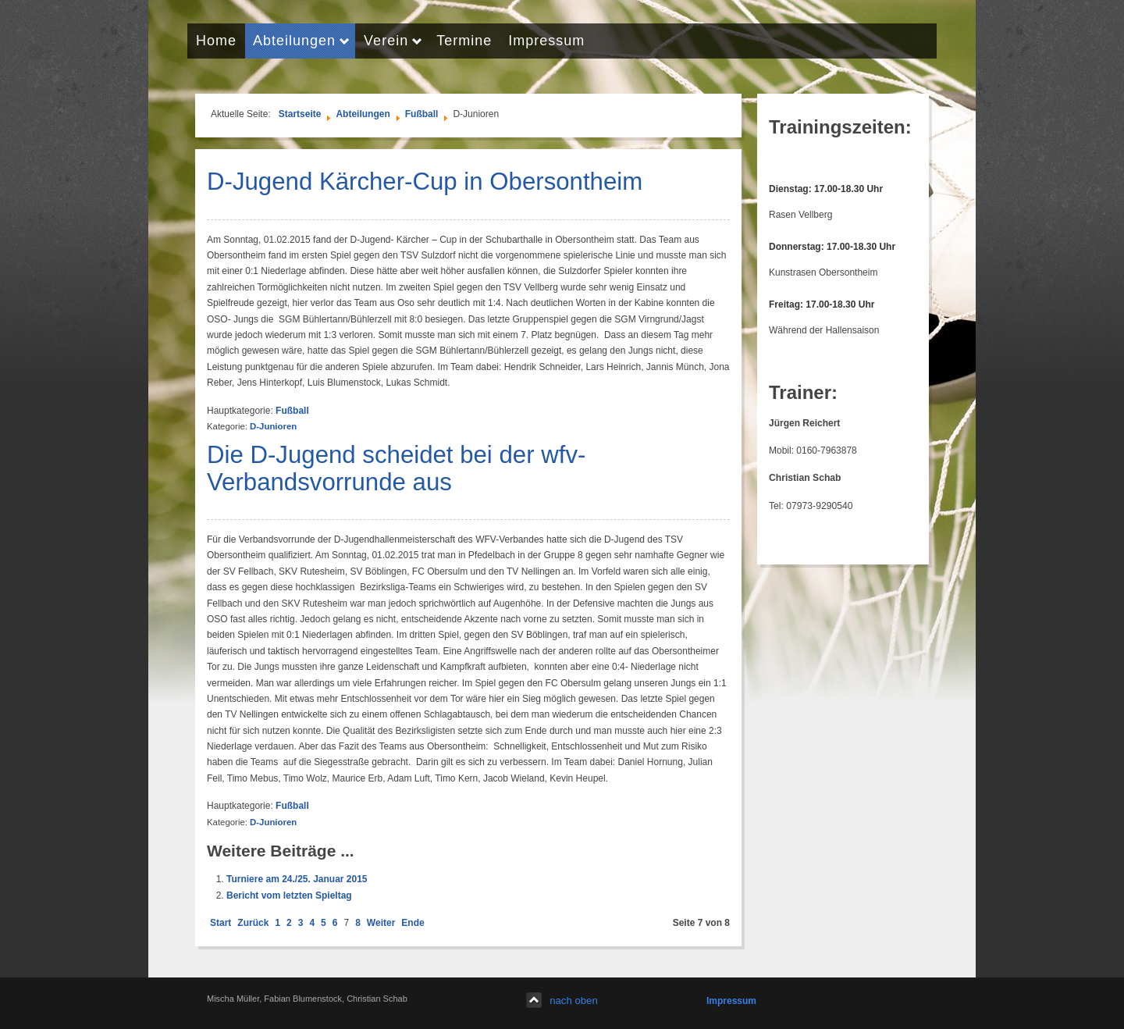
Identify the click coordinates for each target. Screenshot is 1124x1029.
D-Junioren (273, 426)
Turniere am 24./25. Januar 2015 (297, 879)
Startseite (300, 114)
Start (220, 922)
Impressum (731, 1000)
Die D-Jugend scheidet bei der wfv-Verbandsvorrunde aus (396, 468)
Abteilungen (362, 114)
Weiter (381, 922)
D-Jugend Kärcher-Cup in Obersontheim (424, 181)
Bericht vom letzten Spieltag (289, 895)
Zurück (253, 922)
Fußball (422, 114)
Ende (412, 922)
